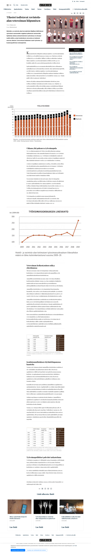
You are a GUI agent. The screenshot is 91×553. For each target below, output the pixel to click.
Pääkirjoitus (18, 535)
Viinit (53, 535)
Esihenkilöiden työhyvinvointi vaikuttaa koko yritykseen (71, 517)
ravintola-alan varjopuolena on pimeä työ (45, 517)
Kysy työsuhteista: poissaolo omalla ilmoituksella (76, 72)
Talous (41, 535)
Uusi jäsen (47, 535)
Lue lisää (13, 527)
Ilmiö (37, 535)
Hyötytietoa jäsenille (70, 535)
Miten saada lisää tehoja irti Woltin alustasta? (18, 517)
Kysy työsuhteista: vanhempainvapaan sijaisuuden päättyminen (76, 68)
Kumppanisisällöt (59, 535)
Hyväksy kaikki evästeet (18, 550)
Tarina (32, 535)
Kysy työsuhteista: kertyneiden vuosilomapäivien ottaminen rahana (76, 58)
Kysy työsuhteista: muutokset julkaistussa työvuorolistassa (76, 53)
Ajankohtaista (26, 535)
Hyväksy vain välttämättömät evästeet (36, 550)
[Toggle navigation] (8, 5)
